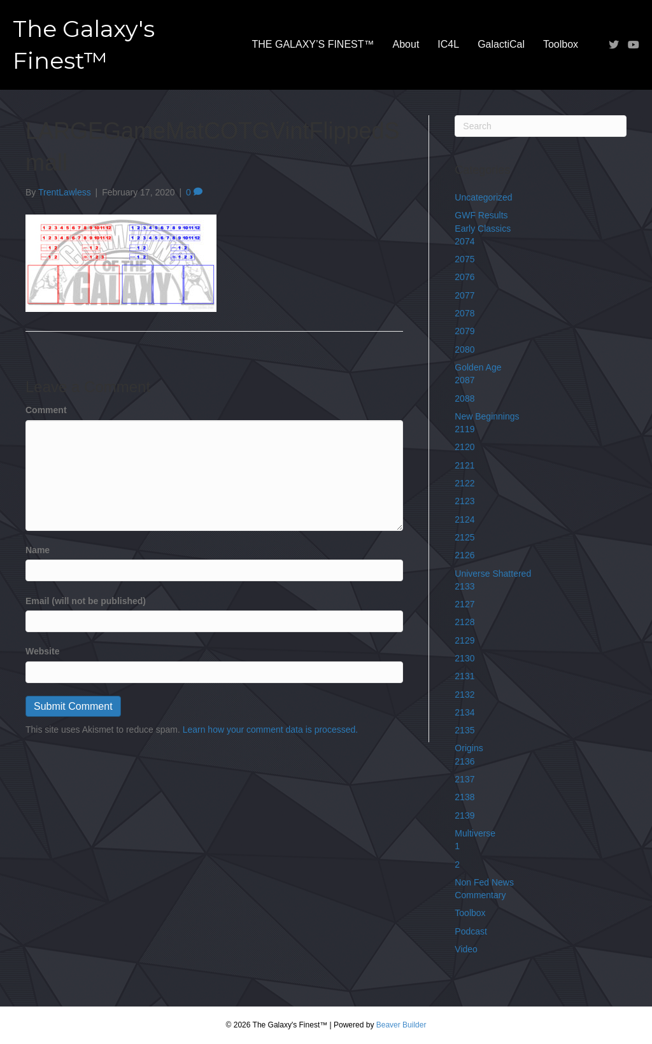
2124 (464, 519)
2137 (464, 779)
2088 (464, 398)
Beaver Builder (401, 1024)
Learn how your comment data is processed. (270, 729)
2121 (464, 465)
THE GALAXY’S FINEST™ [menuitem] (313, 44)
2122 (464, 483)
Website (42, 651)
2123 (464, 501)
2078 (464, 313)
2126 (464, 555)
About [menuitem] (406, 44)
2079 (464, 331)
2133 (464, 586)
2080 (464, 349)
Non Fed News (484, 882)
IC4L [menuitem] (448, 44)
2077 (464, 295)
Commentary (480, 895)
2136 (464, 761)
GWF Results (481, 215)
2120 (464, 447)
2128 (464, 622)
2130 (464, 658)
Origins (469, 748)
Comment (46, 410)
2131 (464, 676)
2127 (464, 604)
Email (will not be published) (85, 601)
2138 (464, 797)
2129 (464, 640)
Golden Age (478, 367)
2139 (464, 815)
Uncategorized (483, 197)
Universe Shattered (493, 573)
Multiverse (475, 833)
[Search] (541, 126)
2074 (464, 241)
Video (466, 949)
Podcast (471, 931)
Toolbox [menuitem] (560, 44)
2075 (464, 259)
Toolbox (470, 913)
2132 (464, 694)
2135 (464, 730)
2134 (464, 712)
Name (37, 550)
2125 (464, 537)
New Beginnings (487, 416)
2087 (464, 380)
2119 (464, 429)
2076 (464, 277)
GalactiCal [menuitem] (501, 44)
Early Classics (483, 228)
